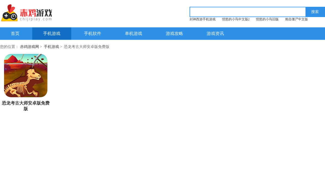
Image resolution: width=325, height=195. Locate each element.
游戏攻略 (174, 33)
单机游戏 (133, 33)
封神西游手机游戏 (203, 19)
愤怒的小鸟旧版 (267, 19)
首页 (15, 33)
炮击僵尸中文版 (296, 19)
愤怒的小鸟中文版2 (236, 19)
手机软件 (92, 33)
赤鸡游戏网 (29, 47)
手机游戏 (51, 33)
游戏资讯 (215, 33)
